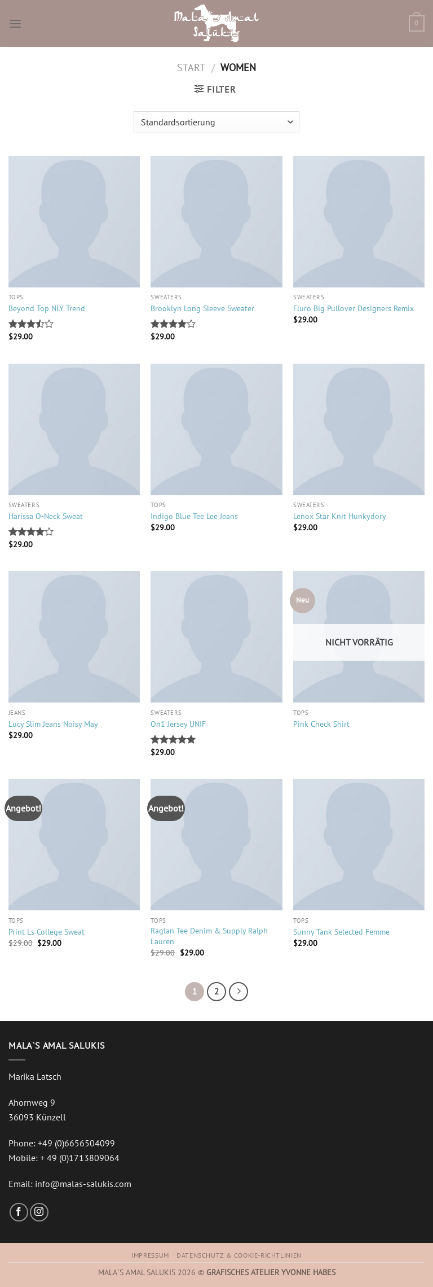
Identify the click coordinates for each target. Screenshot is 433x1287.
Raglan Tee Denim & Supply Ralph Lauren (209, 936)
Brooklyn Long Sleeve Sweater (202, 308)
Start (191, 67)
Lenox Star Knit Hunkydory (339, 516)
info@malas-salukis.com (83, 1183)
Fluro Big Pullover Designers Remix (353, 308)
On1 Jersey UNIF (178, 724)
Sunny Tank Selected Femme (341, 932)
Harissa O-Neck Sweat (45, 516)
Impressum (150, 1255)
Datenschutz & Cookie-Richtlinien (239, 1255)
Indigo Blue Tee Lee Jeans (194, 516)
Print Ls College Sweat (46, 932)
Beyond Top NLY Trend (46, 308)
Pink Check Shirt (321, 724)
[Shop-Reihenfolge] (216, 122)
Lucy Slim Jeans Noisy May (53, 724)
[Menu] (15, 23)
